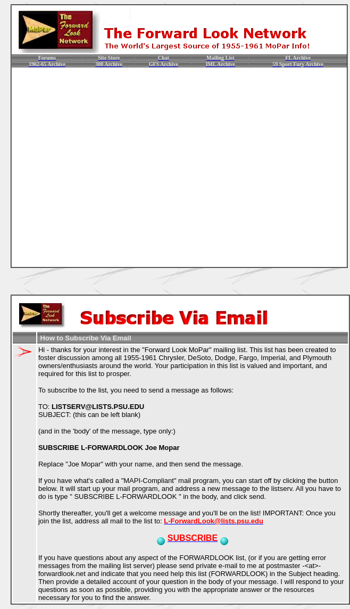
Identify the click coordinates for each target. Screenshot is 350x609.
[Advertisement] (99, 167)
